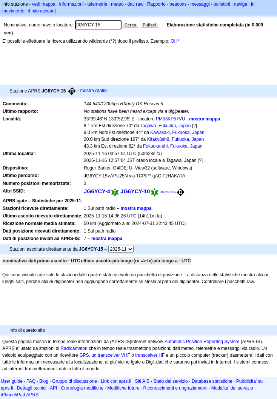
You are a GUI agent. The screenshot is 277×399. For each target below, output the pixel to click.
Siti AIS (142, 381)
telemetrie (98, 4)
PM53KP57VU (170, 119)
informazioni (71, 4)
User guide (12, 381)
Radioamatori (73, 348)
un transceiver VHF (110, 355)
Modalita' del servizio (232, 388)
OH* (175, 41)
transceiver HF (150, 355)
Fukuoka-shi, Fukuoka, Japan (172, 146)
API (53, 388)
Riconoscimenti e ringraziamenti (175, 388)
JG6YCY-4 (97, 191)
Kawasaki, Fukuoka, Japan (177, 132)
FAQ (30, 381)
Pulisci (149, 25)
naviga (240, 4)
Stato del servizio (170, 381)
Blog (43, 381)
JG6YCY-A (168, 192)
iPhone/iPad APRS (19, 394)
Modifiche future (123, 388)
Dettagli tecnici (31, 388)
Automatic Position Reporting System (202, 341)
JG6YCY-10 (135, 191)
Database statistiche (212, 381)
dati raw (135, 4)
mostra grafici (93, 90)
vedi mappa (43, 4)
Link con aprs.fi (116, 381)
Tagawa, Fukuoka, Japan (165, 125)
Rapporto (156, 4)
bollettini (222, 4)
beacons (177, 4)
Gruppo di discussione (74, 381)
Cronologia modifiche (82, 388)
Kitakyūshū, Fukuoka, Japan (175, 139)
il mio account (42, 11)
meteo (117, 4)
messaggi (199, 4)
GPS (84, 355)
